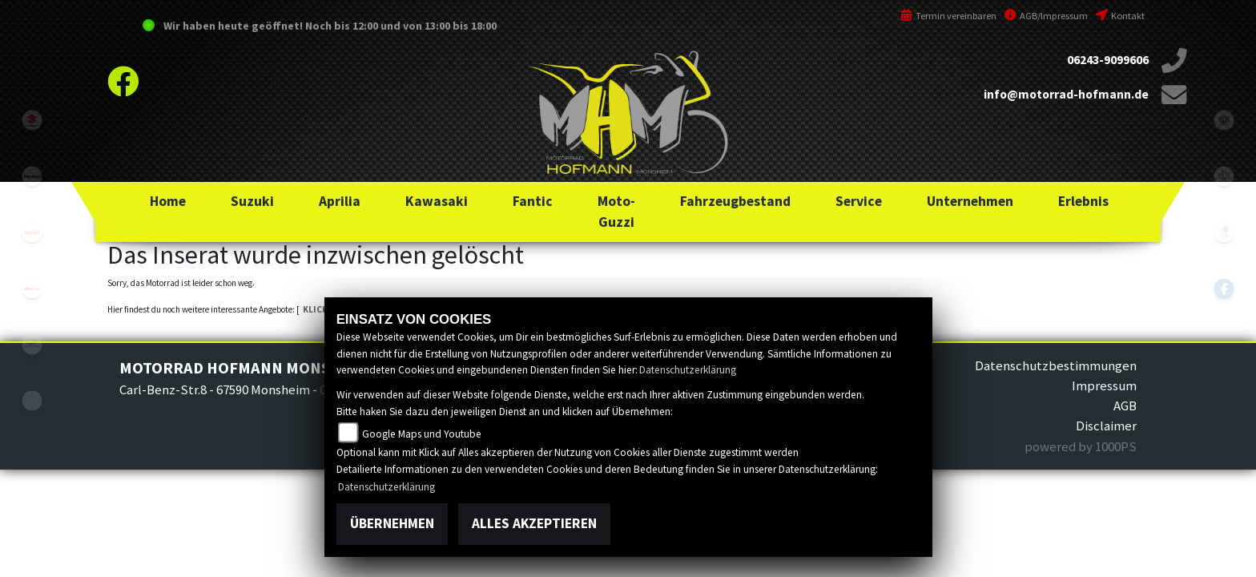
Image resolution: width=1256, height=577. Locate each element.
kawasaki (32, 176)
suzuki (32, 120)
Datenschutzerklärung (687, 370)
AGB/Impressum (1046, 16)
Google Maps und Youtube (421, 434)
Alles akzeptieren (534, 523)
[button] (252, 201)
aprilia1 (32, 232)
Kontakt (1120, 16)
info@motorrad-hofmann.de (1066, 94)
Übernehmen (392, 523)
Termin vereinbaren (948, 16)
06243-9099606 (1108, 59)
